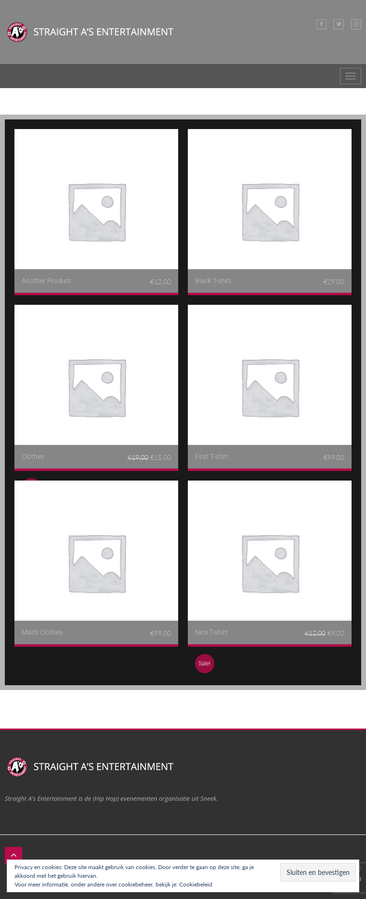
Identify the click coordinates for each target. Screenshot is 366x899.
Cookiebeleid (195, 884)
